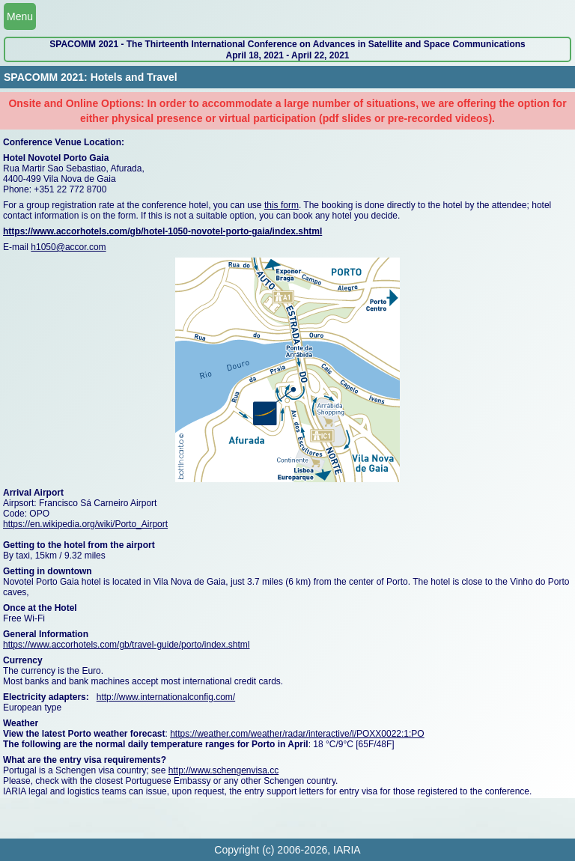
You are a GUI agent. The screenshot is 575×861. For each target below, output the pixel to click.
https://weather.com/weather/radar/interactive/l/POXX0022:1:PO (297, 733)
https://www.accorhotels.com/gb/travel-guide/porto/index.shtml (126, 644)
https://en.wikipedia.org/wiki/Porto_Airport (85, 524)
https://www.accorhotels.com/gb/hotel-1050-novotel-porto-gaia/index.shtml (162, 231)
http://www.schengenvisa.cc (223, 770)
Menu (20, 16)
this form (281, 205)
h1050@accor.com (68, 247)
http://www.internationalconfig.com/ (166, 697)
